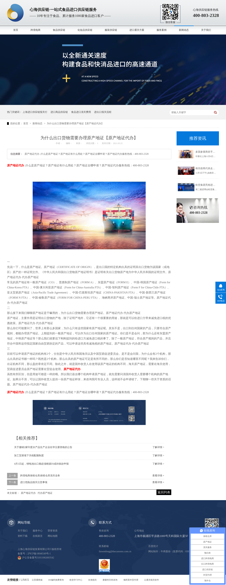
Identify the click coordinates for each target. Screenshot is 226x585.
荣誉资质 (53, 530)
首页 (15, 30)
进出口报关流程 (102, 112)
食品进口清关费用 (81, 112)
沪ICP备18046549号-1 (39, 553)
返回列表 (163, 492)
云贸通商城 (37, 580)
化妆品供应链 (85, 30)
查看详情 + (158, 475)
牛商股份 (166, 551)
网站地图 (53, 536)
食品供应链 (59, 30)
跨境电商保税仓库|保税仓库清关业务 (40, 475)
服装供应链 (111, 30)
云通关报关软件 (151, 580)
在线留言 (38, 536)
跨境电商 (35, 30)
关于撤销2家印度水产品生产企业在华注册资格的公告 (43, 447)
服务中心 (38, 530)
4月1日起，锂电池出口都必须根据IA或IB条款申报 (41, 463)
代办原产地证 (45, 493)
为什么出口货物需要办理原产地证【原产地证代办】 (75, 123)
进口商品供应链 (59, 112)
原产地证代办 (28, 493)
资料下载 (23, 536)
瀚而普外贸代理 (130, 580)
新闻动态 (184, 30)
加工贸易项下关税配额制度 (29, 455)
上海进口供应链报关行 (35, 112)
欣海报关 (92, 580)
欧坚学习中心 (76, 580)
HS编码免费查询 (56, 580)
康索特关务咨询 (110, 580)
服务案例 (161, 30)
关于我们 (206, 30)
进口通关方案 (136, 30)
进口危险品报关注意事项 (33, 482)
